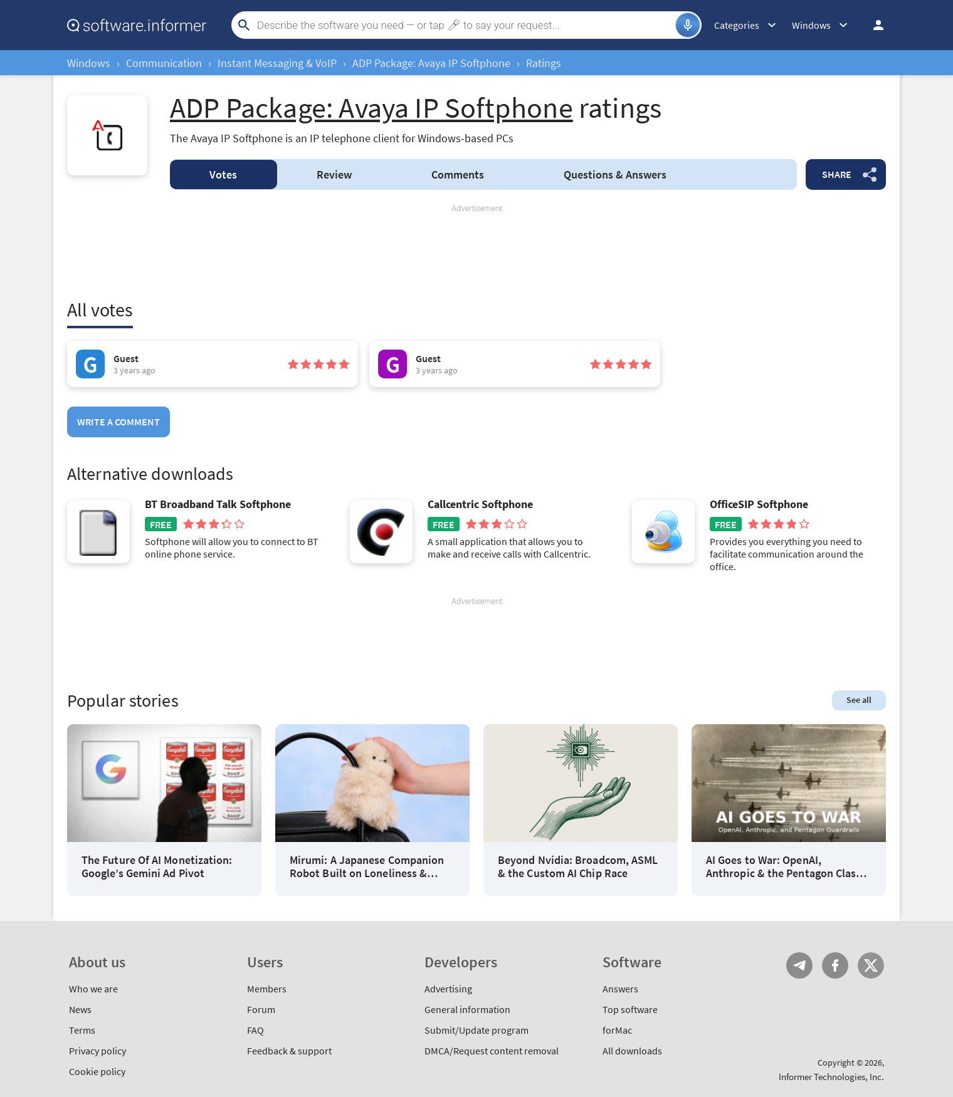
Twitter (871, 965)
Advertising (448, 988)
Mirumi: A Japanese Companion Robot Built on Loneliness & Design (367, 866)
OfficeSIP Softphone (759, 504)
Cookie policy (97, 1071)
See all (858, 699)
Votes (223, 174)
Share (836, 174)
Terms (82, 1030)
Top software (630, 1009)
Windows (88, 63)
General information (467, 1009)
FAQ (255, 1030)
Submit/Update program (476, 1030)
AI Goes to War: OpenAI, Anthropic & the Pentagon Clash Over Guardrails (784, 866)
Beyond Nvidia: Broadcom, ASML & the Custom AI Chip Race (578, 866)
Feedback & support (289, 1050)
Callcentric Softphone (480, 504)
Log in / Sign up (872, 25)
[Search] (464, 25)
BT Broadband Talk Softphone (218, 504)
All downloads (632, 1050)
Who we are (93, 988)
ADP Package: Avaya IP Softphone (431, 63)
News (80, 1009)
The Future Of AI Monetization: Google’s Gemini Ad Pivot (157, 866)
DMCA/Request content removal (491, 1050)
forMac (617, 1030)
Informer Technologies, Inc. (831, 1077)
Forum (261, 1009)
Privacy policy (97, 1050)
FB (835, 965)
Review (334, 174)
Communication (164, 63)
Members (267, 988)
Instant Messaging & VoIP (277, 63)
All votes (100, 309)
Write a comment (118, 421)
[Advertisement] (476, 252)
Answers (615, 174)
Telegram (799, 965)
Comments (457, 174)
